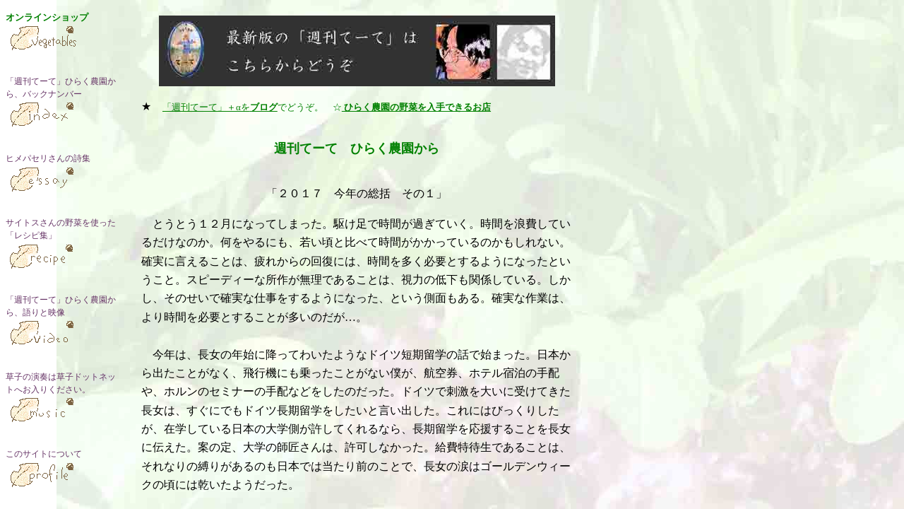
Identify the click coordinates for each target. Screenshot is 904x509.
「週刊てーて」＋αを (220, 107)
